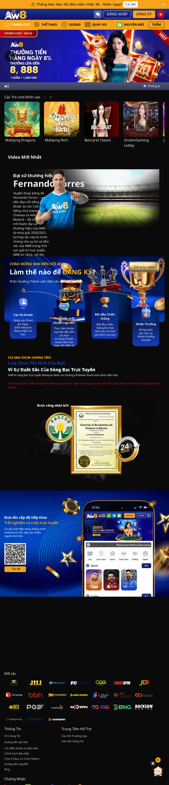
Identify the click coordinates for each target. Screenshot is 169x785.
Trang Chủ (17, 24)
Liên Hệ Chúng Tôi (72, 741)
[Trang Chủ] (15, 14)
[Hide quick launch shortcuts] (153, 732)
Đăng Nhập (117, 14)
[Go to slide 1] (76, 76)
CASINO (71, 24)
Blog (7, 769)
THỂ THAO (45, 24)
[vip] (158, 740)
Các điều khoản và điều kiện (21, 748)
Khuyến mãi (130, 24)
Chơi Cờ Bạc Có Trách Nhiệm (21, 759)
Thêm (156, 24)
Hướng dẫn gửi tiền (16, 742)
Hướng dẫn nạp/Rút (16, 764)
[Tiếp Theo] (51, 97)
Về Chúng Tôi (12, 736)
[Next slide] (159, 55)
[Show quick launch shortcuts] (158, 728)
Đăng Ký (144, 14)
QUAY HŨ (96, 24)
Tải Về (15, 569)
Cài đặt (130, 4)
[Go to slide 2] (80, 76)
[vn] (161, 14)
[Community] (98, 14)
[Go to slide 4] (89, 76)
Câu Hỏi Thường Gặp (74, 736)
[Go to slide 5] (93, 76)
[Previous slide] (9, 55)
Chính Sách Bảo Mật (16, 753)
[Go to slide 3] (84, 76)
